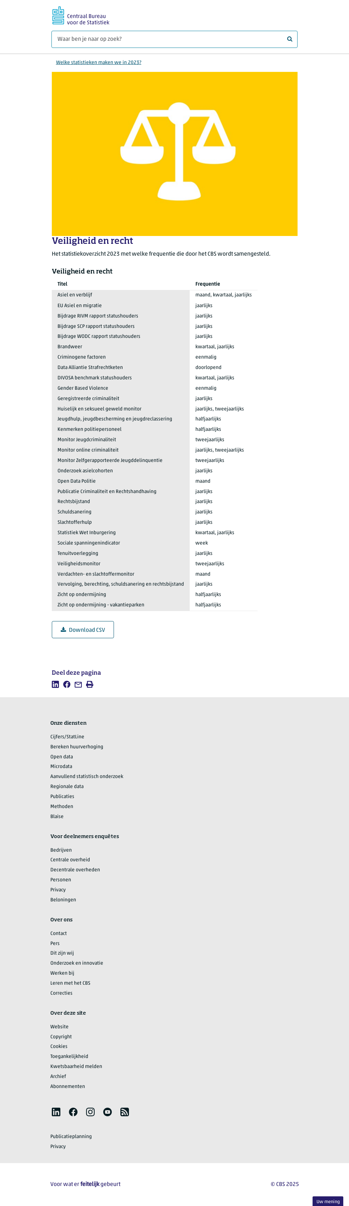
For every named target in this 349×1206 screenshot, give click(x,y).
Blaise (57, 816)
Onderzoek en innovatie (76, 963)
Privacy (58, 890)
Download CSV (83, 630)
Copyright (61, 1037)
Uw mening (328, 1202)
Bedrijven (61, 850)
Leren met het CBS (70, 983)
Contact (58, 933)
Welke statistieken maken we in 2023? (98, 62)
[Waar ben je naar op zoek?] (174, 39)
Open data (61, 757)
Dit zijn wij (62, 953)
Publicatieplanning (71, 1136)
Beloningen (63, 900)
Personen (60, 880)
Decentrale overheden (75, 870)
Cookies (59, 1046)
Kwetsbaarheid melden (76, 1066)
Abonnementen (67, 1086)
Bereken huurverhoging (76, 747)
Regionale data (67, 786)
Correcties (61, 993)
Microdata (61, 766)
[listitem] (55, 684)
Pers (55, 943)
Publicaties (62, 796)
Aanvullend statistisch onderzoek (86, 776)
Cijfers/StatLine (67, 737)
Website (59, 1027)
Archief (58, 1076)
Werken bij (62, 973)
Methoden (61, 806)
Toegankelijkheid (69, 1056)
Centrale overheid (70, 860)
